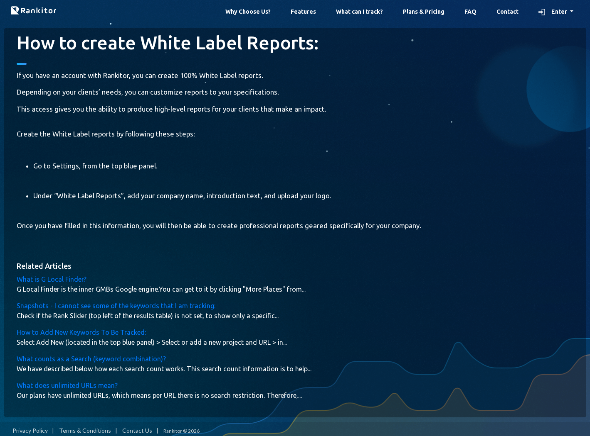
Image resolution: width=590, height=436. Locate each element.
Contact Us (137, 430)
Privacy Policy (30, 430)
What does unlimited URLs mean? (67, 385)
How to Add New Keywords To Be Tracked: (81, 332)
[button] (555, 11)
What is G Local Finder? (51, 279)
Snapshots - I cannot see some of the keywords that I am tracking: (116, 305)
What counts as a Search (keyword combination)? (91, 359)
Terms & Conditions (85, 430)
